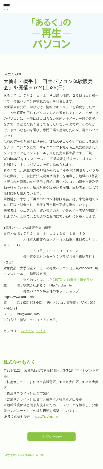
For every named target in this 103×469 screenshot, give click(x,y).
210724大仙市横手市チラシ (73, 279)
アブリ (40, 331)
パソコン (27, 331)
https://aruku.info (46, 416)
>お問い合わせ (51, 436)
